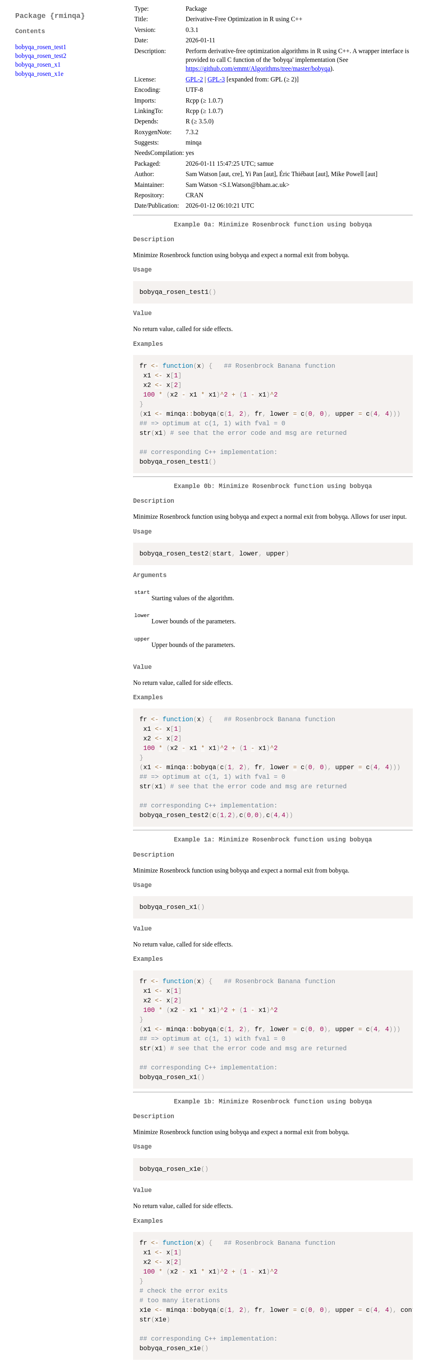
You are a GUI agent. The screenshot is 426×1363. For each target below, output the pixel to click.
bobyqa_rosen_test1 (40, 47)
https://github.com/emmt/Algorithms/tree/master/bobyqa (257, 68)
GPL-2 (194, 79)
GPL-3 (216, 79)
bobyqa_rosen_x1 (38, 64)
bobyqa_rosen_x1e (39, 73)
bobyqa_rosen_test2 (40, 55)
